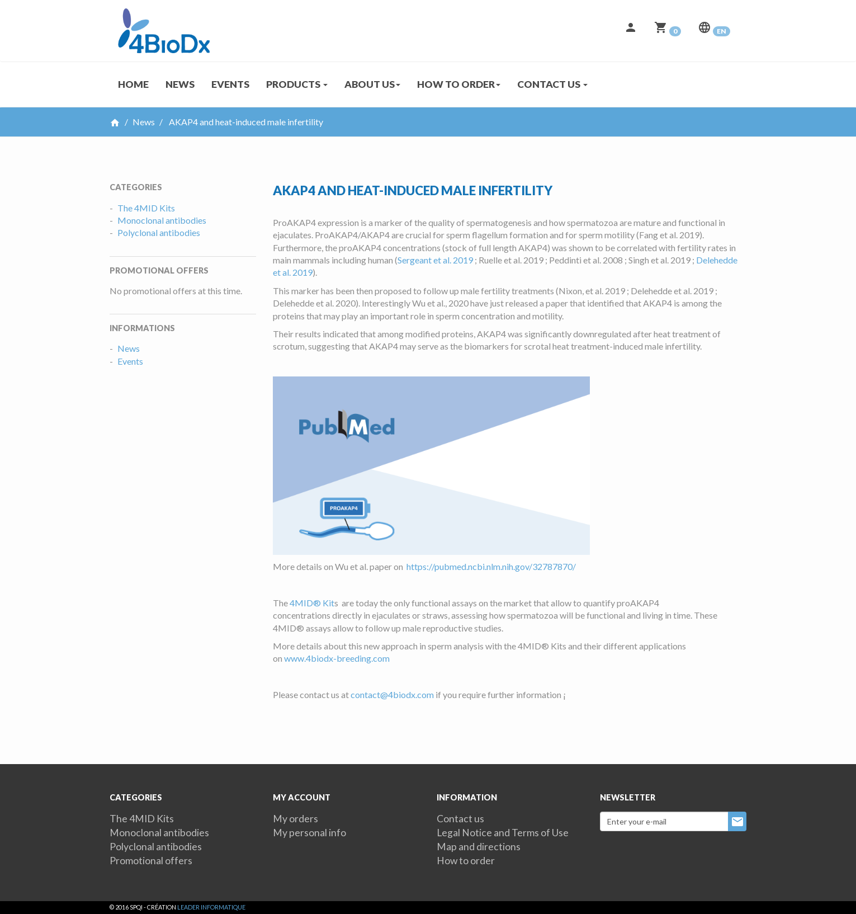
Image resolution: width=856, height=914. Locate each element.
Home (133, 84)
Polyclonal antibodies (158, 232)
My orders (295, 819)
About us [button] (372, 84)
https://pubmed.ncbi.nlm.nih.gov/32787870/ (491, 566)
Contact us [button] (552, 84)
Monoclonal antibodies (161, 220)
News (180, 84)
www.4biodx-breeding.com (337, 658)
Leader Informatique (211, 907)
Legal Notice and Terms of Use (503, 832)
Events (230, 84)
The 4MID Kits (146, 207)
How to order (466, 860)
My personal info (309, 832)
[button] (631, 31)
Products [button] (297, 84)
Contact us (460, 819)
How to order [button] (458, 84)
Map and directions (479, 846)
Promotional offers (151, 860)
